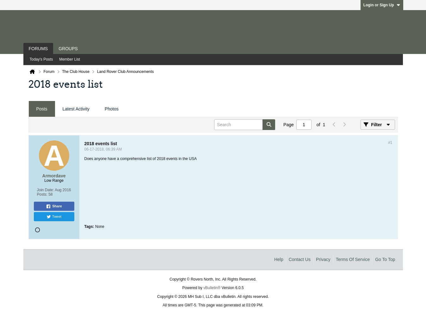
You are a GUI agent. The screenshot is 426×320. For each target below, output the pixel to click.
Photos (112, 108)
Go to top (385, 259)
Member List (69, 59)
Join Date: (45, 190)
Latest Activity (76, 108)
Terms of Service (353, 259)
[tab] (42, 109)
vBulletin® (211, 288)
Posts (41, 108)
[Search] (244, 124)
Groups (68, 48)
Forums (38, 48)
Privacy (323, 259)
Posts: (42, 194)
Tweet (53, 217)
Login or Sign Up (381, 5)
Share (54, 206)
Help (278, 259)
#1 (390, 142)
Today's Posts (41, 59)
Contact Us (300, 259)
